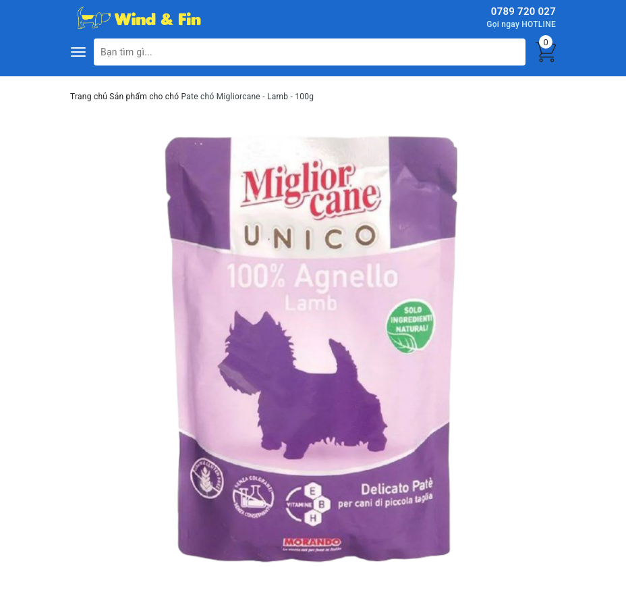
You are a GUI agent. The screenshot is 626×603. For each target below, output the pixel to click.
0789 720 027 (523, 11)
